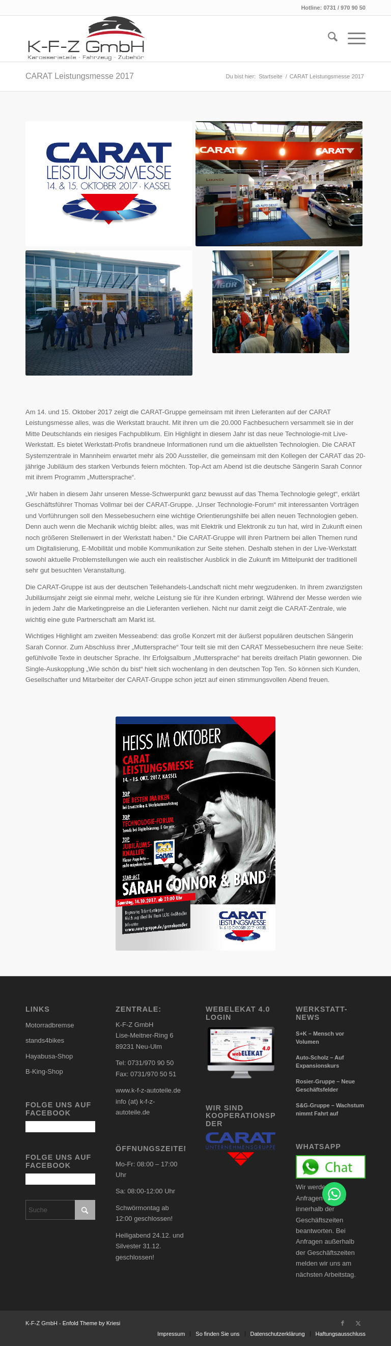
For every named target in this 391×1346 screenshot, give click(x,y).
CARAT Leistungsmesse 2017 (79, 76)
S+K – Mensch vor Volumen (320, 1037)
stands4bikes (44, 1040)
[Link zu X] (358, 1323)
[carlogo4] (86, 39)
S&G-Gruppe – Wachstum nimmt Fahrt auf (330, 1109)
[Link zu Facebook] (342, 1323)
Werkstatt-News (322, 1013)
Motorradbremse (49, 1025)
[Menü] (352, 39)
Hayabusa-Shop (49, 1056)
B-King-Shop (44, 1071)
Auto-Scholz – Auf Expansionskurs (320, 1061)
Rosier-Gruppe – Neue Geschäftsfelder (325, 1085)
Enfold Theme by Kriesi (92, 1323)
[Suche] (328, 39)
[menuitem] (328, 39)
